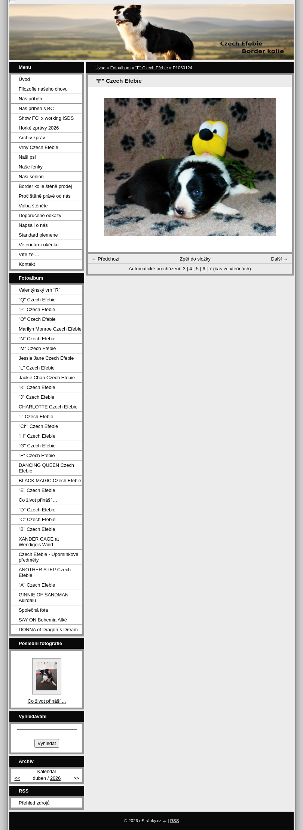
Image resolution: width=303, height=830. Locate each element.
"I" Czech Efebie (36, 416)
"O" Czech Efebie (37, 319)
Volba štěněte (33, 206)
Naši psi (27, 157)
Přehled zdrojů (34, 803)
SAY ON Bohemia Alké (43, 620)
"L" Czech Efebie (37, 368)
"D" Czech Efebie (37, 510)
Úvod (100, 68)
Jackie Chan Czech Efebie (47, 377)
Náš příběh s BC (36, 108)
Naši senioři (31, 176)
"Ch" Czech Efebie (38, 426)
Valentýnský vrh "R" (39, 290)
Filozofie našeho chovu (43, 89)
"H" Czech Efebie (37, 436)
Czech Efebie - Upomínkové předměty (48, 557)
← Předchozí (105, 259)
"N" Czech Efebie (37, 338)
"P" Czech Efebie (37, 309)
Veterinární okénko (39, 244)
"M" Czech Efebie (37, 348)
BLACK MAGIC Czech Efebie (50, 480)
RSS (174, 820)
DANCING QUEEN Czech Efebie (46, 468)
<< (17, 778)
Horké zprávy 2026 (39, 128)
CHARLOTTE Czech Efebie (48, 407)
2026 (55, 778)
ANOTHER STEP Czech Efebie (45, 572)
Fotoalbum (120, 68)
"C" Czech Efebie (37, 519)
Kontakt (27, 264)
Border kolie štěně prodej (45, 186)
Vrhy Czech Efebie (38, 147)
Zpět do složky (195, 259)
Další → (279, 259)
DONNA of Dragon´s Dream (48, 629)
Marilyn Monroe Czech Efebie (50, 329)
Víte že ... (29, 254)
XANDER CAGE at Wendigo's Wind (39, 541)
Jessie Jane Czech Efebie (46, 358)
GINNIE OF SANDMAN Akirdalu (43, 597)
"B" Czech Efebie (37, 529)
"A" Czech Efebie (37, 585)
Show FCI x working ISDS (46, 118)
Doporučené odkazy (40, 215)
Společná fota (33, 610)
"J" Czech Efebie (36, 397)
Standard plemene (38, 235)
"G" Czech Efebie (37, 446)
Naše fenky (31, 167)
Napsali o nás (33, 225)
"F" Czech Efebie (151, 68)
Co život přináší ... (38, 500)
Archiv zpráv (32, 137)
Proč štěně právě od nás (45, 196)
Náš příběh (30, 98)
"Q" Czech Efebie (37, 299)
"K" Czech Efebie (37, 387)
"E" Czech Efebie (37, 490)
